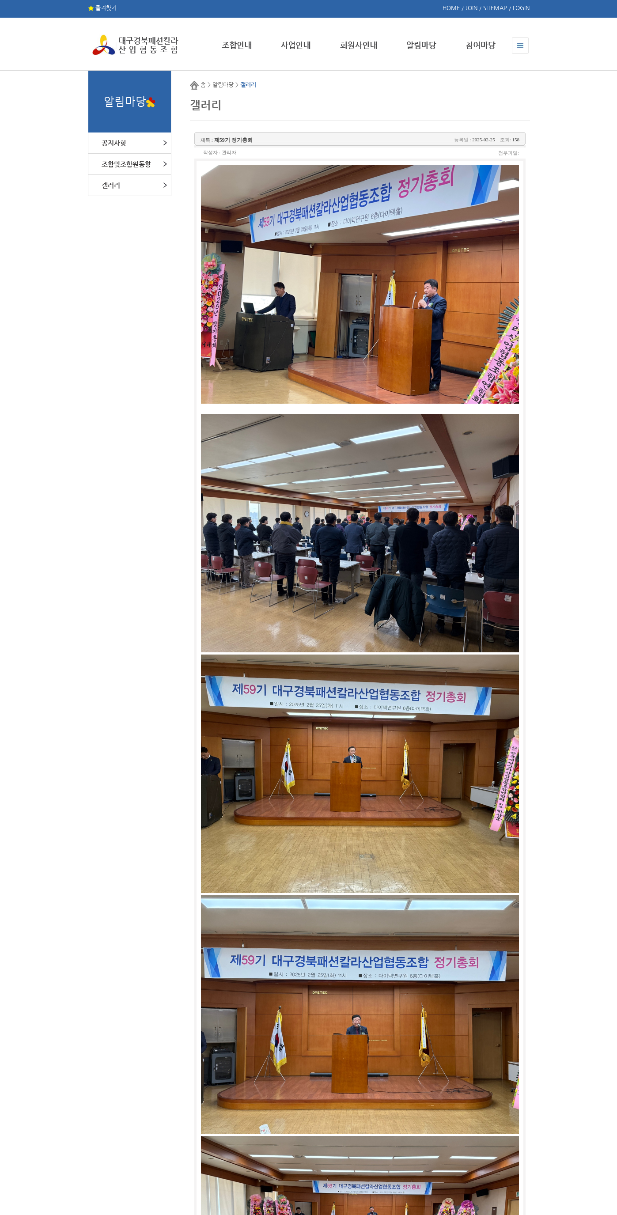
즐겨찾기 (102, 7)
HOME (451, 7)
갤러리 (111, 185)
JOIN (471, 7)
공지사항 (114, 143)
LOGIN (521, 7)
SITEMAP (495, 7)
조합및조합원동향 (126, 164)
